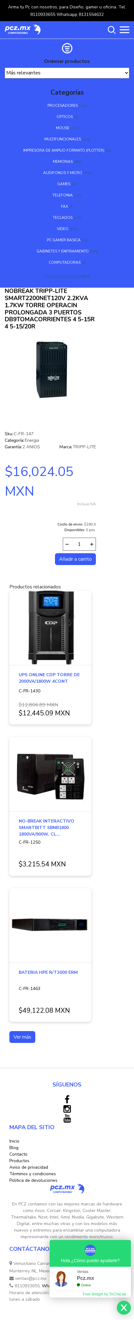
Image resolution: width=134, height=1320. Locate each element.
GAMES (63, 184)
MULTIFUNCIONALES (62, 139)
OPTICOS (65, 116)
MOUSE (62, 127)
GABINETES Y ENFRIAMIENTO (63, 251)
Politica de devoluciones (33, 1180)
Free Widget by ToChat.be (104, 1294)
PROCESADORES (62, 105)
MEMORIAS (63, 161)
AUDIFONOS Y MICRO (62, 172)
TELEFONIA (62, 195)
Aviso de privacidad (28, 1167)
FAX (64, 206)
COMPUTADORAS (65, 262)
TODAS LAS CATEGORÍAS (67, 276)
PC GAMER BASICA (64, 240)
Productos (19, 1161)
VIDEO (62, 228)
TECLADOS (62, 217)
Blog (13, 1148)
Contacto (18, 1154)
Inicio (14, 1141)
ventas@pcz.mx (27, 1278)
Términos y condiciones (32, 1174)
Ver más (22, 1037)
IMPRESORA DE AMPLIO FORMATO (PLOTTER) (63, 150)
